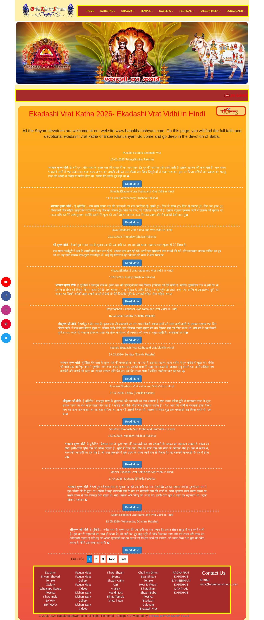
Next (112, 559)
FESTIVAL (186, 10)
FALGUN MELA (210, 10)
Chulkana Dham (148, 572)
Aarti (116, 584)
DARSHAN (107, 10)
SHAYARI (127, 10)
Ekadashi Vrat (148, 608)
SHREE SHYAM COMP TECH (169, 615)
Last (123, 559)
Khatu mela (50, 596)
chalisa (115, 588)
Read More (132, 183)
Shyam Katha (115, 580)
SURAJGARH (236, 10)
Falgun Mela (83, 572)
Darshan (50, 572)
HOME (90, 10)
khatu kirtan (115, 600)
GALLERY (166, 10)
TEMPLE (147, 10)
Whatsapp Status (50, 588)
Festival (50, 592)
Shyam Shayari (50, 576)
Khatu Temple (115, 596)
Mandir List (115, 592)
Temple (50, 580)
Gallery (50, 584)
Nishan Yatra (83, 592)
